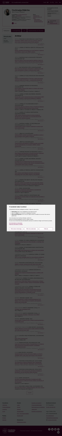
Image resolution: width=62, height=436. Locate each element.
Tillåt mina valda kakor (31, 228)
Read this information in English (16, 224)
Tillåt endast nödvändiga (16, 228)
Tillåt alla (46, 228)
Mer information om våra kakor (15, 223)
